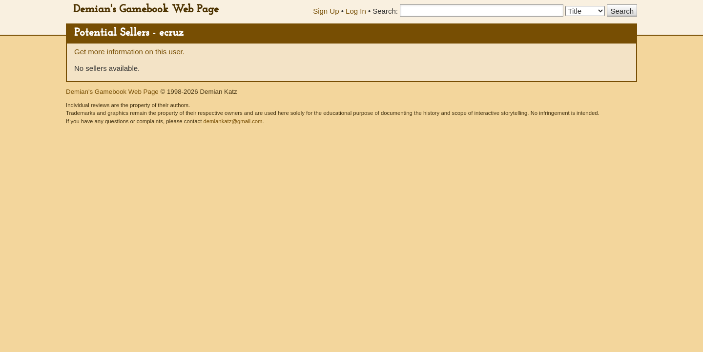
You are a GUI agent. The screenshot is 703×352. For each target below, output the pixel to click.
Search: (385, 11)
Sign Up (326, 11)
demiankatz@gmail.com (232, 121)
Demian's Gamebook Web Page (146, 9)
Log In (356, 11)
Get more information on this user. (129, 51)
